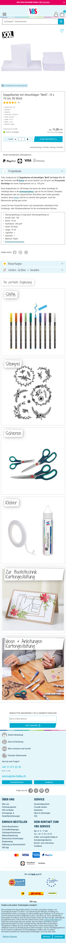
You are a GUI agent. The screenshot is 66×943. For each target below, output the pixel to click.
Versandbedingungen (10, 829)
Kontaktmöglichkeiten (43, 840)
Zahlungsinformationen (11, 832)
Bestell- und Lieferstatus (44, 843)
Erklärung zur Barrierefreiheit (13, 844)
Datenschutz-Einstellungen (12, 838)
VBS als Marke (8, 810)
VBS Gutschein (44, 2)
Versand (60, 132)
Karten (21, 180)
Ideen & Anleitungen (42, 813)
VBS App (5, 847)
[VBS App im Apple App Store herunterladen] (41, 913)
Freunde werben (40, 807)
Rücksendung (7, 841)
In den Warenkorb (48, 139)
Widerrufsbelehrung (10, 835)
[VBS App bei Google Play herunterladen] (24, 913)
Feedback (49, 782)
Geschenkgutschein (42, 804)
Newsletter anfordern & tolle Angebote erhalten (33, 713)
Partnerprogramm (9, 807)
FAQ (35, 816)
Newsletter (38, 810)
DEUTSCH (33, 921)
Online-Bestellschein (10, 826)
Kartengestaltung (27, 191)
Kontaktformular (16, 782)
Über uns (5, 804)
